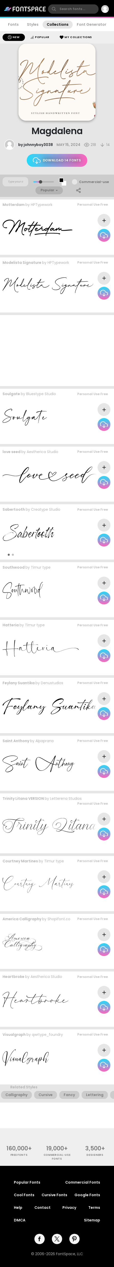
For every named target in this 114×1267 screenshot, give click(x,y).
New (14, 37)
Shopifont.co (59, 919)
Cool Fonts (24, 1194)
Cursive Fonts (54, 1194)
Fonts (13, 24)
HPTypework (41, 204)
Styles (33, 24)
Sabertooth (14, 509)
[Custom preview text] (15, 181)
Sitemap (92, 1220)
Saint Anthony (16, 740)
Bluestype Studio (41, 393)
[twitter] (57, 1239)
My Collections (76, 37)
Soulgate (11, 393)
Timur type (41, 567)
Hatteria (11, 625)
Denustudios (52, 682)
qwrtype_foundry (47, 1034)
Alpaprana (44, 740)
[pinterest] (74, 1239)
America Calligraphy (22, 919)
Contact (42, 1207)
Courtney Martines (20, 861)
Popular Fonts (27, 1182)
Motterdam (14, 204)
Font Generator (91, 24)
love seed (12, 451)
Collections (58, 24)
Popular (39, 37)
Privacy (69, 1207)
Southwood (14, 567)
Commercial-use (94, 182)
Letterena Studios (66, 798)
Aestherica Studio (42, 451)
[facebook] (39, 1239)
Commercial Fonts (82, 1182)
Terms (94, 1207)
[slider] (40, 182)
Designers (95, 1155)
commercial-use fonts (57, 1157)
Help (18, 1207)
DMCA (19, 1220)
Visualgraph (14, 1034)
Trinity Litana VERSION (23, 798)
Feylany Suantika (19, 682)
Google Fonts (87, 1194)
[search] (73, 9)
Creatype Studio (45, 509)
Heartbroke (13, 976)
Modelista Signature (22, 262)
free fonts (19, 1155)
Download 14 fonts (57, 160)
